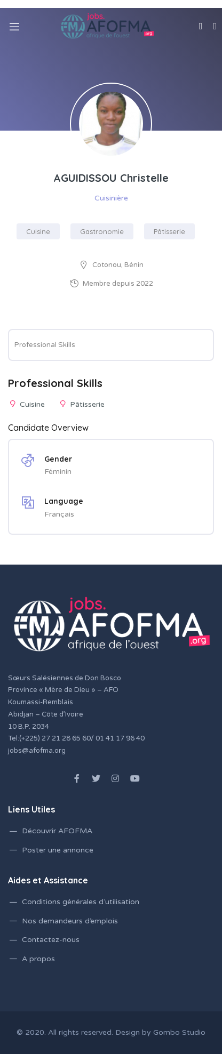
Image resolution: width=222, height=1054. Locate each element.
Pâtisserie (169, 231)
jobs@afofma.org (37, 750)
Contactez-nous (51, 939)
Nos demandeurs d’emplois (70, 921)
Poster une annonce (57, 850)
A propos (38, 958)
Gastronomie (102, 231)
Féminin (58, 471)
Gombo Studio (179, 1032)
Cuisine (38, 231)
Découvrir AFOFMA (57, 830)
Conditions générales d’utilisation (80, 901)
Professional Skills (44, 345)
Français (59, 514)
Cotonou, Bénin (118, 265)
